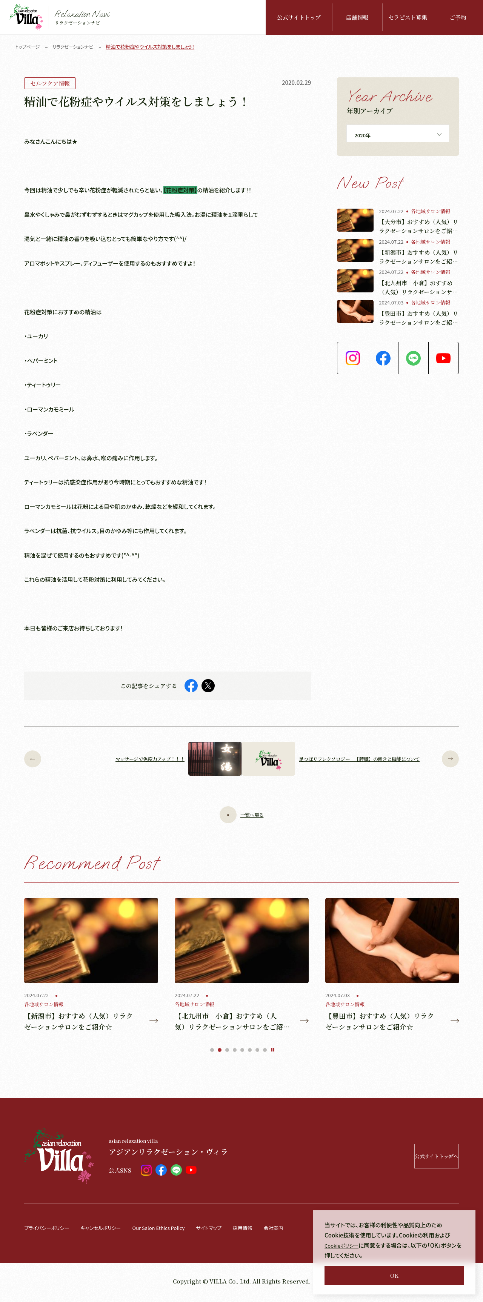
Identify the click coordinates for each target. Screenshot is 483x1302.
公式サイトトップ (299, 17)
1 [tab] (212, 1053)
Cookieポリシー (344, 1245)
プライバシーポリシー (50, 1230)
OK (394, 1275)
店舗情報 (357, 17)
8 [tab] (265, 1053)
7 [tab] (257, 1053)
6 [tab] (250, 1053)
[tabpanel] (91, 966)
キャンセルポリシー (111, 1230)
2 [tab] (220, 1053)
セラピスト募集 (407, 17)
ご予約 (457, 17)
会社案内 (304, 1230)
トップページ (28, 46)
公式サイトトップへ (410, 1159)
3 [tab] (227, 1053)
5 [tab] (242, 1053)
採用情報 (270, 1230)
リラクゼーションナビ (76, 46)
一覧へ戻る (241, 814)
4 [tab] (235, 1053)
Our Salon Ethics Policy (176, 1230)
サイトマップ (233, 1230)
